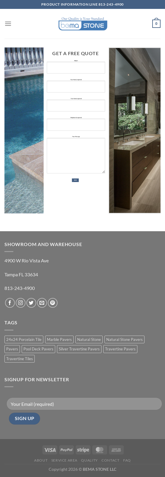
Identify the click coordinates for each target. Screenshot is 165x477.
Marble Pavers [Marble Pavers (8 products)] (59, 339)
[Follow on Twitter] (31, 303)
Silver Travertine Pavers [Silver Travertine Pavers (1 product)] (79, 349)
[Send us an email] (42, 303)
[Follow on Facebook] (10, 303)
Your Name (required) (76, 88)
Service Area (64, 460)
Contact (110, 460)
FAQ (127, 460)
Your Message (76, 157)
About (40, 460)
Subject (76, 69)
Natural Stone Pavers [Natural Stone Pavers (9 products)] (124, 339)
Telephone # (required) (76, 126)
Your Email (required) (76, 107)
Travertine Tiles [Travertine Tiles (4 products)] (19, 358)
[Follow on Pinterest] (53, 303)
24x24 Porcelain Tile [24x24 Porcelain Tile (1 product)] (24, 339)
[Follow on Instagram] (21, 303)
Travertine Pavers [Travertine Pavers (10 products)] (120, 349)
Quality (89, 460)
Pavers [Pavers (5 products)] (12, 349)
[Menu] (8, 23)
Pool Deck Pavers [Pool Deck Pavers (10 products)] (38, 349)
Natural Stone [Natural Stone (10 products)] (89, 339)
